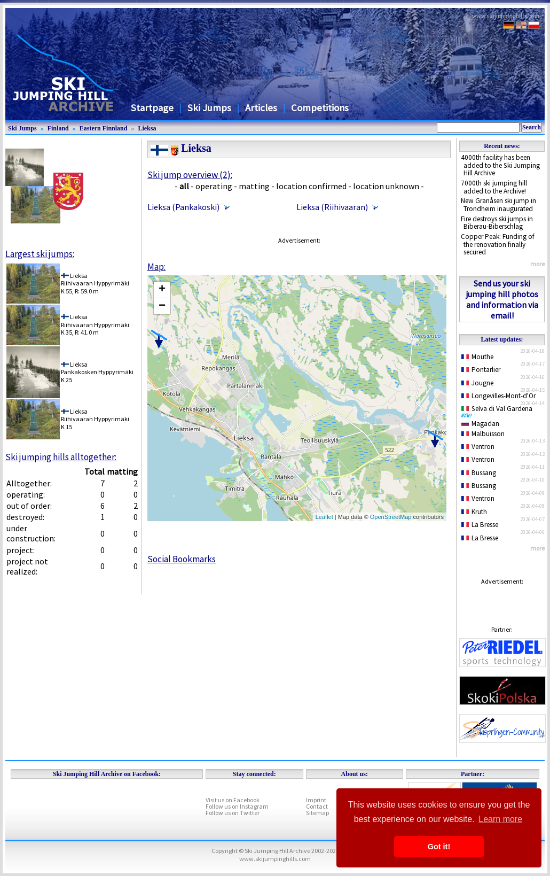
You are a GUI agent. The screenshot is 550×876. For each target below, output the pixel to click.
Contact (317, 806)
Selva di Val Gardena (498, 411)
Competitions (320, 108)
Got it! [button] (439, 846)
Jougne (477, 382)
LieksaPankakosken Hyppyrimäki (97, 368)
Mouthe (477, 356)
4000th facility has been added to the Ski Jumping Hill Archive (500, 165)
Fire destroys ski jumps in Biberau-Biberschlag (497, 222)
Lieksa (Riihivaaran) (332, 206)
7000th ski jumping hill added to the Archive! (494, 187)
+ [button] (162, 290)
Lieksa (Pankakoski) (183, 206)
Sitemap (317, 813)
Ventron (477, 446)
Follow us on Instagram (237, 806)
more (537, 264)
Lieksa (147, 128)
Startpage (152, 108)
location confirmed (311, 186)
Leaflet (324, 517)
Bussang (478, 472)
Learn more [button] (500, 819)
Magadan (480, 423)
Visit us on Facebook (233, 800)
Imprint (316, 800)
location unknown (386, 186)
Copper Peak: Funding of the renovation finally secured (498, 244)
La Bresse (479, 524)
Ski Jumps (209, 108)
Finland (58, 128)
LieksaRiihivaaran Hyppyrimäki (95, 279)
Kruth (474, 511)
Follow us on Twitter (233, 813)
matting (254, 186)
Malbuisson (483, 433)
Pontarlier (480, 369)
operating (213, 186)
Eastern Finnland (104, 128)
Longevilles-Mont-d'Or (498, 395)
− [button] (162, 306)
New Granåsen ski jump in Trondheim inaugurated (498, 204)
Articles (261, 108)
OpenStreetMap (391, 517)
